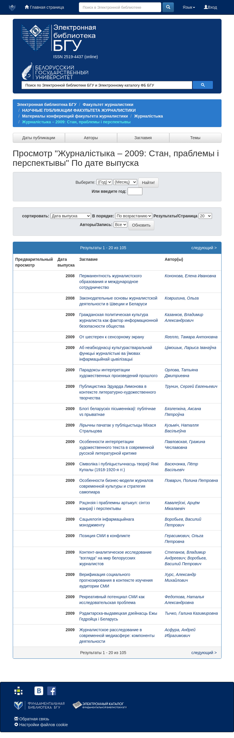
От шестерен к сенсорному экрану (111, 337)
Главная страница (44, 7)
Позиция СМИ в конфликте (104, 535)
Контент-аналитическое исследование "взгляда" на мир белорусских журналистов (115, 558)
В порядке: (103, 216)
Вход (210, 7)
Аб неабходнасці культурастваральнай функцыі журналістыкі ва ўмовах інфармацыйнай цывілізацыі (115, 353)
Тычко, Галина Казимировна (191, 613)
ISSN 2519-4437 (68, 56)
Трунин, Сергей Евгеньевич (191, 386)
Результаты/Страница (175, 216)
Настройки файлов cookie (43, 724)
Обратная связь (34, 719)
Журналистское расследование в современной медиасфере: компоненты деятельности (117, 635)
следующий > (204, 247)
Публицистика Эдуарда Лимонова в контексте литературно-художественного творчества (117, 392)
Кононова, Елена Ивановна (190, 275)
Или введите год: (109, 191)
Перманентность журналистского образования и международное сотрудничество (110, 281)
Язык (189, 7)
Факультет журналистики (108, 104)
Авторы (91, 137)
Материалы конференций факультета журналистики (75, 116)
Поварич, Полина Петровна (191, 480)
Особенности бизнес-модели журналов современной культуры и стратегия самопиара (116, 486)
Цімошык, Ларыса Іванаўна (190, 347)
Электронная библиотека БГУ (47, 104)
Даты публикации (38, 137)
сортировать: (35, 216)
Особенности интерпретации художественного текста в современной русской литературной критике (116, 447)
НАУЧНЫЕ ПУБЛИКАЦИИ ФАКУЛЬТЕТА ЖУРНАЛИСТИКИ (79, 110)
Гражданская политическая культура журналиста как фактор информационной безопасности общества (118, 320)
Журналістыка (148, 116)
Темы (195, 137)
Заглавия (143, 137)
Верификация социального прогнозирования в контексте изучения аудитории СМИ (116, 580)
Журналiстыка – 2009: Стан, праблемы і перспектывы (76, 122)
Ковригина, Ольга (182, 298)
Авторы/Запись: (96, 224)
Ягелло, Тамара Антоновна (191, 337)
